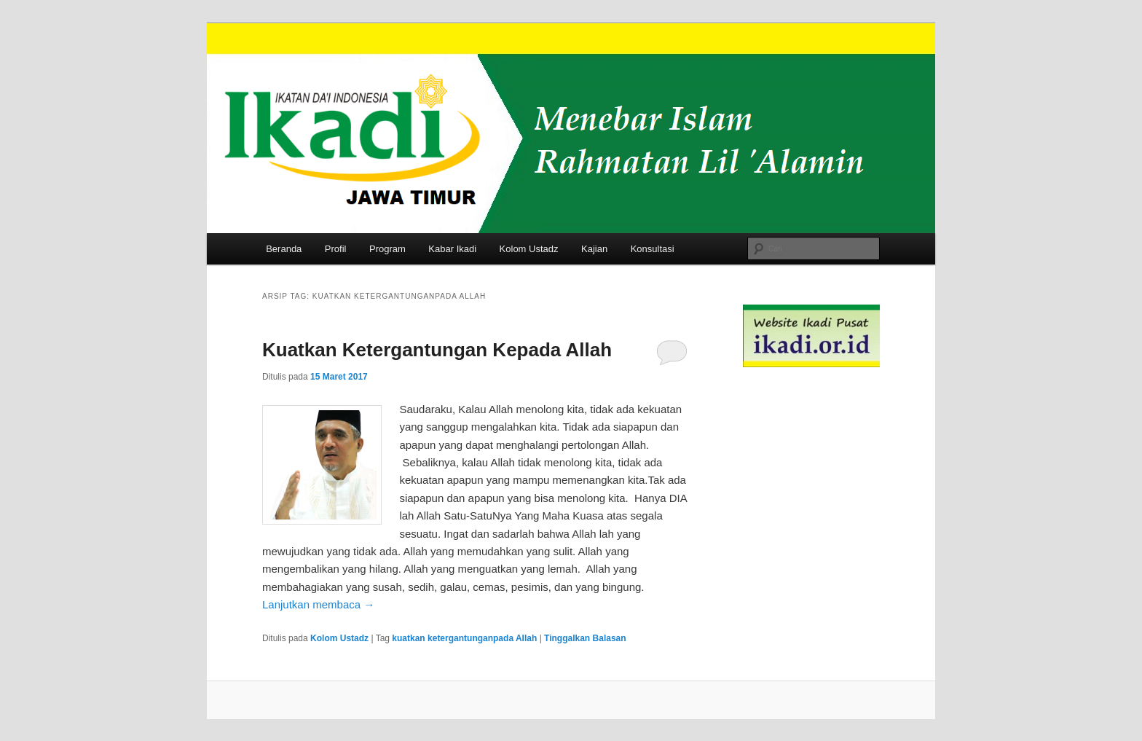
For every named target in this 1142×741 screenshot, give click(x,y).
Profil (336, 248)
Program (387, 248)
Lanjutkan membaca (318, 604)
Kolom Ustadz (529, 248)
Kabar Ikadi (452, 248)
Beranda (284, 248)
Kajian (594, 248)
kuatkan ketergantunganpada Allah (464, 638)
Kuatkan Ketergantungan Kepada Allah (437, 350)
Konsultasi (652, 248)
